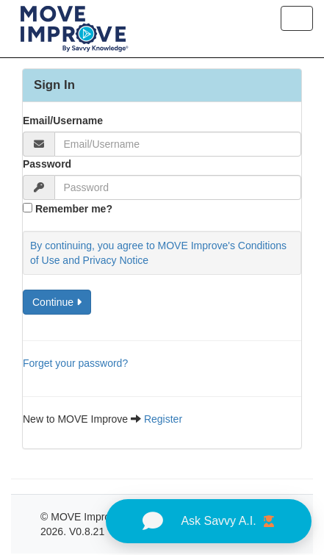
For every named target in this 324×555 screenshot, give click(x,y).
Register (163, 419)
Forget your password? (75, 363)
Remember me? (73, 209)
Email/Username (63, 120)
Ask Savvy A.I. (208, 521)
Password (47, 164)
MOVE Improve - (90, 517)
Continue (57, 302)
